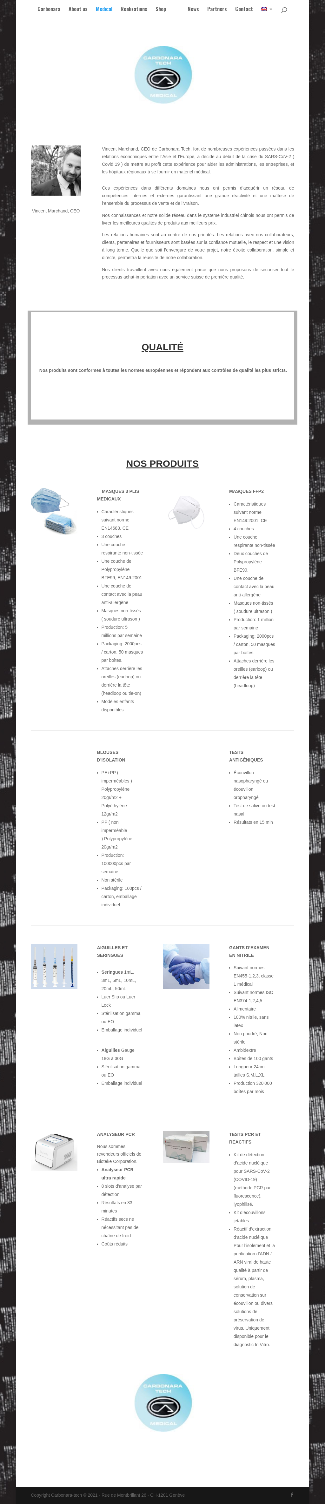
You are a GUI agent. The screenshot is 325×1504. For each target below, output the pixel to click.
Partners (221, 10)
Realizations (130, 10)
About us (74, 10)
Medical (100, 10)
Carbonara (45, 10)
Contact (248, 10)
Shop (157, 10)
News (197, 10)
